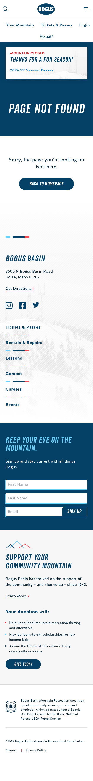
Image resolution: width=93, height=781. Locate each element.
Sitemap (11, 750)
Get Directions (19, 288)
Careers (14, 389)
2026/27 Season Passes (31, 70)
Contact (14, 373)
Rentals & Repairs (24, 342)
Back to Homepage (46, 184)
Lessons (14, 358)
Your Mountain (20, 25)
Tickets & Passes (56, 25)
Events (12, 404)
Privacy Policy (36, 750)
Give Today (23, 664)
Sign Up (74, 511)
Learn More (16, 595)
